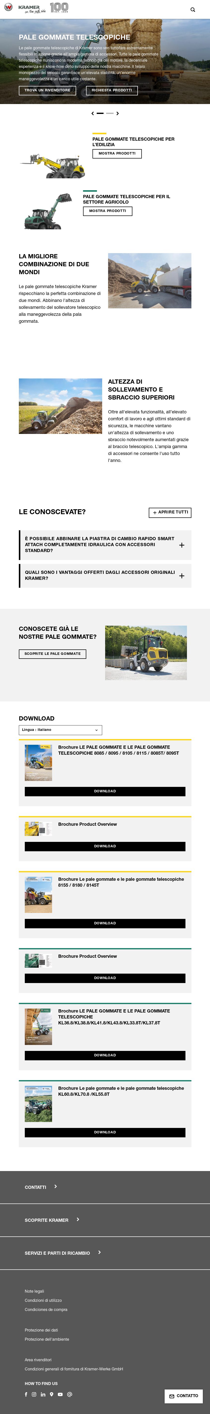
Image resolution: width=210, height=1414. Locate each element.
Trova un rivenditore (47, 90)
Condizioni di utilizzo (43, 1300)
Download (105, 791)
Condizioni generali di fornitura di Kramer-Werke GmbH (74, 1368)
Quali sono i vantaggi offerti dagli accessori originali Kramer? (100, 576)
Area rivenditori (38, 1359)
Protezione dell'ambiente (47, 1339)
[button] (92, 113)
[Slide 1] (100, 113)
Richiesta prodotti (112, 90)
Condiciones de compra (46, 1309)
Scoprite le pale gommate (53, 654)
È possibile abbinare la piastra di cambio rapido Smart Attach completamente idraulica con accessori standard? (100, 545)
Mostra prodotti (117, 154)
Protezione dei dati (41, 1330)
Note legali (34, 1291)
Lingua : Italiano (37, 730)
